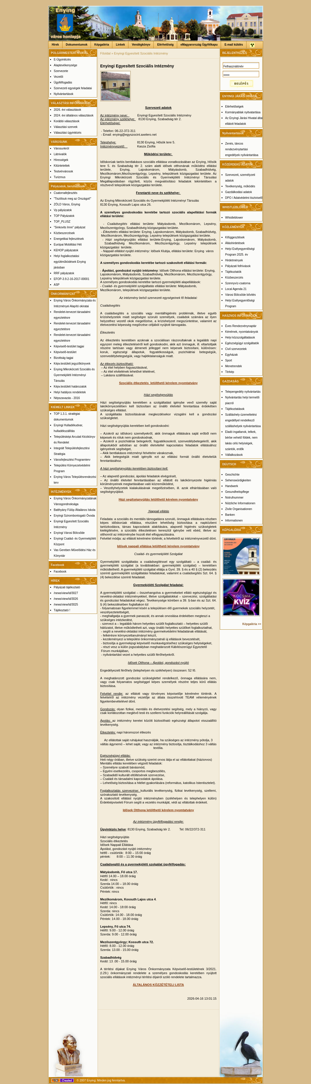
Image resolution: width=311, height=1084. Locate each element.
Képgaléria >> (251, 624)
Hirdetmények (234, 260)
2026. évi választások (67, 109)
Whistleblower (234, 217)
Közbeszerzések (64, 233)
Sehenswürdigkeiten (238, 480)
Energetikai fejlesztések (69, 238)
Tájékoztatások (235, 408)
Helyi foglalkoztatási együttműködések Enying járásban (70, 261)
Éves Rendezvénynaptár (241, 326)
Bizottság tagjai (63, 357)
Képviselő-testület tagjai (69, 346)
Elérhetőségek (234, 106)
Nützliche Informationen (240, 503)
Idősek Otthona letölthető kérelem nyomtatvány (158, 810)
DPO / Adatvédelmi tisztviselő (244, 197)
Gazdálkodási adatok (238, 192)
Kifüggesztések (235, 237)
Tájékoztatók (233, 271)
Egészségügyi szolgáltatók (242, 343)
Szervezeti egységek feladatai (73, 88)
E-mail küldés (233, 44)
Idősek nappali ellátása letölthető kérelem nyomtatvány (158, 546)
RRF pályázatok (64, 273)
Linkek (120, 44)
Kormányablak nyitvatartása (243, 112)
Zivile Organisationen (238, 509)
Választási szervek (66, 127)
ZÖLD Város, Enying (67, 204)
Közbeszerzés (234, 277)
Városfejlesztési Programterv (72, 459)
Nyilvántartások (63, 94)
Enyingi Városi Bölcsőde (69, 532)
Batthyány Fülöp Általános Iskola (74, 509)
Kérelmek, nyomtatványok (241, 331)
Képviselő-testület (65, 352)
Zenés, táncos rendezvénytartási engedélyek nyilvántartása (242, 149)
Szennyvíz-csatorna (238, 283)
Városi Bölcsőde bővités (240, 294)
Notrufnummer (234, 497)
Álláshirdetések (235, 243)
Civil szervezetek (236, 349)
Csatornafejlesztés (65, 192)
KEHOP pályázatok (66, 250)
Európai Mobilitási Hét (68, 244)
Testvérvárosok (63, 171)
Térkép (229, 371)
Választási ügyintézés (67, 132)
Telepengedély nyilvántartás (243, 391)
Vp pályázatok (63, 210)
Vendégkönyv (141, 44)
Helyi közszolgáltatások (240, 337)
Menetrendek (233, 366)
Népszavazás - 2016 (67, 398)
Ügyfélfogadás (63, 82)
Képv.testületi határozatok (70, 386)
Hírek (55, 44)
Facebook (60, 571)
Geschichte (232, 474)
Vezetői (58, 76)
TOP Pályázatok (64, 215)
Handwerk (231, 486)
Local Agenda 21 (236, 289)
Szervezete (61, 71)
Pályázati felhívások (238, 266)
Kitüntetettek (62, 165)
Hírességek (61, 159)
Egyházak (231, 354)
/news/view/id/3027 (66, 593)
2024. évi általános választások (73, 115)
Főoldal (105, 53)
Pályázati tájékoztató (67, 587)
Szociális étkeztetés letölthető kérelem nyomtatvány (158, 383)
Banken (230, 514)
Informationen (234, 520)
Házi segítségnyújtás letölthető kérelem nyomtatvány (158, 499)
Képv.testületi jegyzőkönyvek (72, 363)
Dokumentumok (77, 44)
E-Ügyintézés (62, 59)
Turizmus (60, 177)
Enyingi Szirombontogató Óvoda (74, 515)
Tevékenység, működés (240, 186)
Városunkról (61, 148)
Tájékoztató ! (62, 610)
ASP (57, 284)
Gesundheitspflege (237, 491)
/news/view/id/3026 (66, 598)
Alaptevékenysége (65, 65)
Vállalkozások (234, 454)
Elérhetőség (165, 44)
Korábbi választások (67, 121)
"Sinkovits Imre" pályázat (69, 227)
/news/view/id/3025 (66, 604)
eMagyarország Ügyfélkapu (199, 44)
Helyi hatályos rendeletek (70, 392)
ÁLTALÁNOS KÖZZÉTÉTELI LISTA (158, 984)
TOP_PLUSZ (62, 221)
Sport (228, 360)
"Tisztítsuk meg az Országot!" (72, 198)
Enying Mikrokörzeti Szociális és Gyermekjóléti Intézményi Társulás (74, 375)
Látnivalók (60, 154)
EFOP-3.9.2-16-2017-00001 (71, 279)
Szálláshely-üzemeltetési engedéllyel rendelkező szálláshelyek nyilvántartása (243, 420)
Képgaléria (101, 44)
